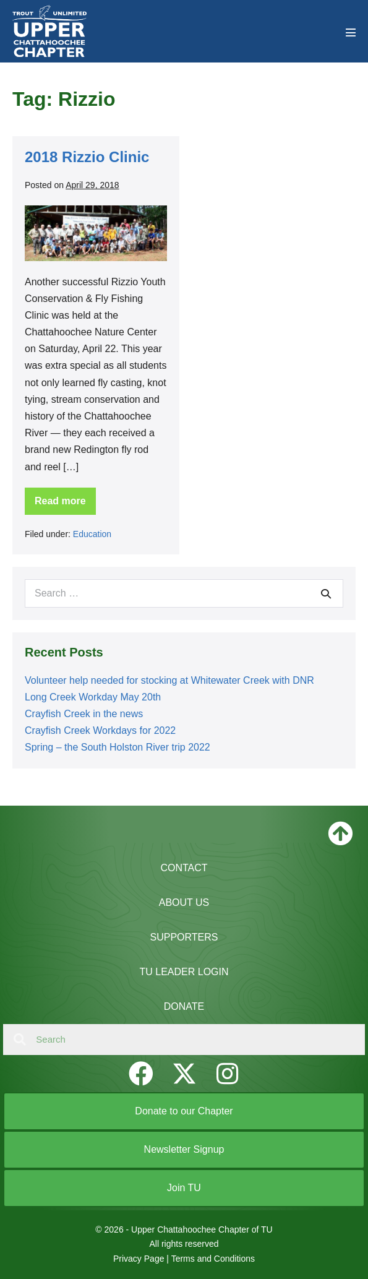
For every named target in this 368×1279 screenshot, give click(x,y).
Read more (61, 505)
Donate (184, 1006)
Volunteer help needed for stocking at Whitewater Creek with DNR (169, 680)
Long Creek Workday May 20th (93, 697)
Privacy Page (138, 1259)
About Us (184, 902)
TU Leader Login (183, 972)
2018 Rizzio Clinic (87, 157)
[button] (141, 1073)
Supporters (184, 937)
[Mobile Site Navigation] (351, 32)
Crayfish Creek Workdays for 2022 (100, 730)
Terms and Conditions (213, 1259)
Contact (183, 868)
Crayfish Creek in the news (84, 713)
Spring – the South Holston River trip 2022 (117, 747)
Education (92, 534)
